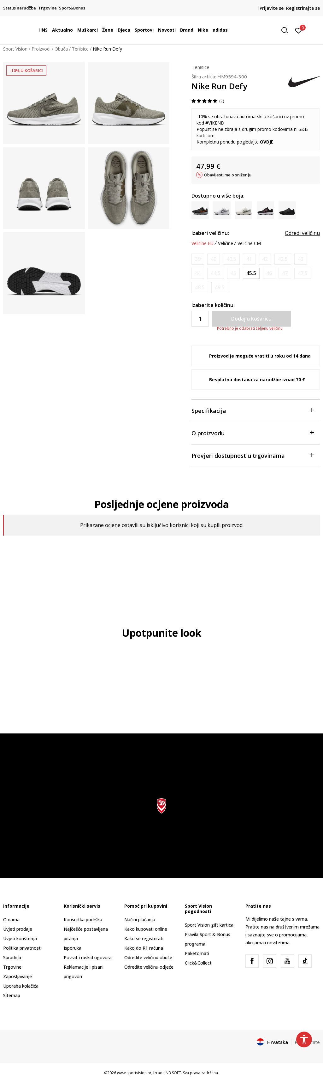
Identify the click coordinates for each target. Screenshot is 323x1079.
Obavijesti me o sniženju (227, 175)
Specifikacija (252, 410)
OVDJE (266, 142)
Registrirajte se (303, 8)
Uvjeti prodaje (17, 929)
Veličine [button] (225, 243)
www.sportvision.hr (134, 1073)
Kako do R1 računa (143, 948)
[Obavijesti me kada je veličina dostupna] (197, 259)
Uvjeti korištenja (20, 938)
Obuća (61, 49)
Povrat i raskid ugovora (88, 957)
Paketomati (197, 953)
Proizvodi (41, 49)
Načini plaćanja (139, 920)
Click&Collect (198, 963)
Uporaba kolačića (20, 986)
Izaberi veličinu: (210, 233)
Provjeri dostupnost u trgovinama (252, 455)
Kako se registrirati (143, 938)
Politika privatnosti (22, 948)
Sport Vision (15, 49)
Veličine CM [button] (249, 243)
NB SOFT (173, 1073)
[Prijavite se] (298, 30)
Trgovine (12, 967)
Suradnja (12, 957)
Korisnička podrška (83, 920)
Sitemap (11, 995)
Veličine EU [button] (202, 243)
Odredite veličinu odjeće (148, 967)
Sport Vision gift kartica (209, 925)
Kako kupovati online (145, 929)
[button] (287, 30)
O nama (11, 920)
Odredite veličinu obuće (148, 957)
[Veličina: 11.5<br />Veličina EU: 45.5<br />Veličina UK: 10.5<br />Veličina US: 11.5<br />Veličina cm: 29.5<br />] (251, 273)
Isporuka (72, 948)
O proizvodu (252, 432)
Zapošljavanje (17, 976)
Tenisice (80, 49)
